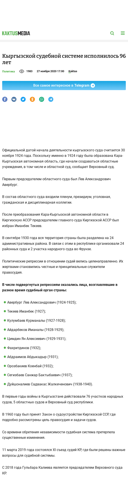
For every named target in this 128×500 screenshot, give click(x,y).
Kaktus (72, 71)
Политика (8, 71)
